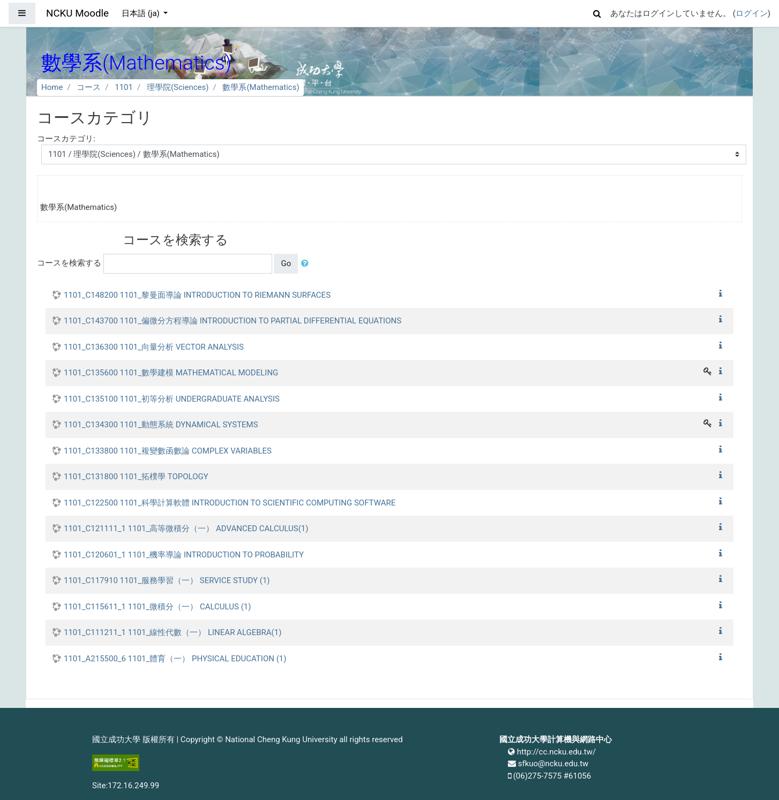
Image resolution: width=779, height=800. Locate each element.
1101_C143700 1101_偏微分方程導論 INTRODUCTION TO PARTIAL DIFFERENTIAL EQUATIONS (232, 321)
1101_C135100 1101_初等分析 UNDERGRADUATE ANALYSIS (172, 399)
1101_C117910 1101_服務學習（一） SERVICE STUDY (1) (167, 580)
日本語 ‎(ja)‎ (142, 13)
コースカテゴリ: (66, 139)
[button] (597, 12)
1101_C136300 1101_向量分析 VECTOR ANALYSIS (154, 347)
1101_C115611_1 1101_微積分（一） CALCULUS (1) (157, 607)
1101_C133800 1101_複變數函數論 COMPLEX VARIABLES (168, 451)
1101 (124, 87)
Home (52, 87)
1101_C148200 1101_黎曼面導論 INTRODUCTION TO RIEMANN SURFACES (197, 295)
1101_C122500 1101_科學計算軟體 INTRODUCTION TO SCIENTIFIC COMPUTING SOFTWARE (229, 503)
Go (286, 263)
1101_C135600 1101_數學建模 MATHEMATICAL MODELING (171, 373)
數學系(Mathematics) (260, 87)
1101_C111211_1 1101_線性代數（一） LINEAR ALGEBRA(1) (172, 632)
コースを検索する (69, 263)
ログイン (752, 13)
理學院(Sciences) (178, 87)
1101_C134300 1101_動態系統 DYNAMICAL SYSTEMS (161, 424)
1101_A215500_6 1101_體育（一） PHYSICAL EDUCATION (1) (175, 658)
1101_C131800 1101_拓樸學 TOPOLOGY (136, 476)
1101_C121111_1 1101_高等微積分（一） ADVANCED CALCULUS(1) (186, 528)
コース (89, 87)
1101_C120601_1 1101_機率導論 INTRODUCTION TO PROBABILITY (184, 555)
